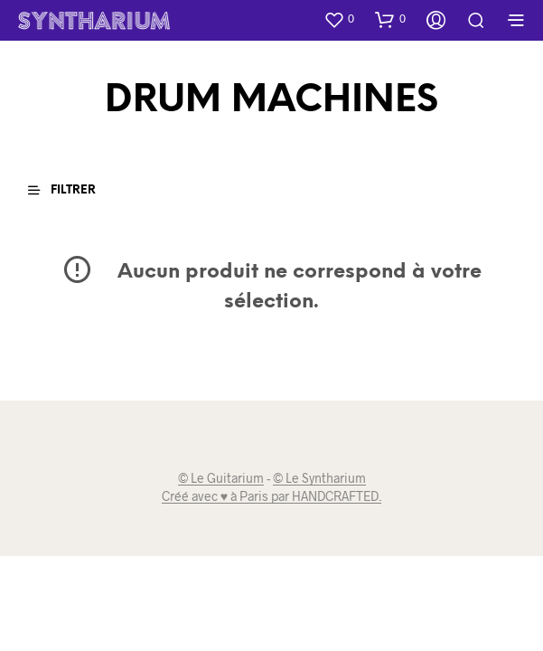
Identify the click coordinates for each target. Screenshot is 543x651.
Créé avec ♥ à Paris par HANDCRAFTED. (271, 496)
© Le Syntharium (319, 478)
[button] (338, 19)
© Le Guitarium (221, 478)
